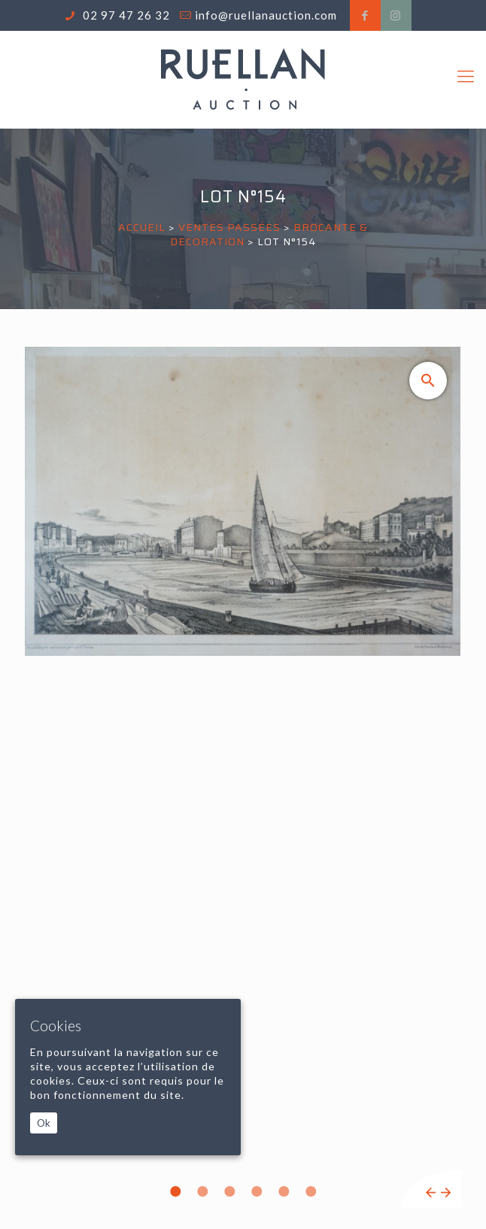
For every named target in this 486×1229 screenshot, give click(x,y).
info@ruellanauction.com (266, 15)
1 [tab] (175, 1191)
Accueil (142, 227)
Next (446, 1192)
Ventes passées (229, 227)
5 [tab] (284, 1191)
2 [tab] (202, 1191)
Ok (43, 1123)
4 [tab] (257, 1191)
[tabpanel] (242, 777)
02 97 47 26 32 (125, 15)
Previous (431, 1192)
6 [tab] (311, 1191)
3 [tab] (229, 1191)
